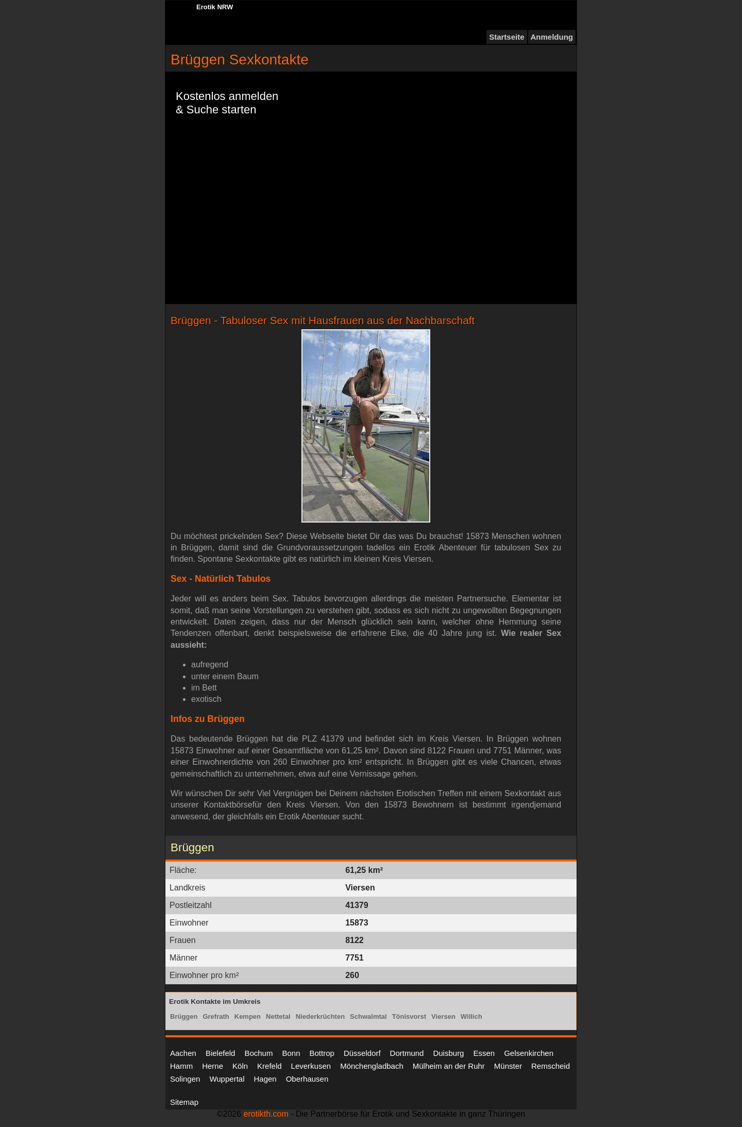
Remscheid (550, 1066)
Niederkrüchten (320, 1016)
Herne (212, 1066)
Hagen (265, 1078)
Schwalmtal (368, 1016)
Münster (508, 1066)
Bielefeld (220, 1053)
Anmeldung (552, 36)
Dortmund (407, 1053)
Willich (471, 1016)
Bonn (291, 1053)
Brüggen (183, 1016)
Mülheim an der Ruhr (449, 1066)
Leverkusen (311, 1066)
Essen (484, 1053)
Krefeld (269, 1066)
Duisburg (448, 1053)
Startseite (506, 36)
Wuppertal (226, 1078)
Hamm (181, 1066)
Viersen (443, 1016)
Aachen (183, 1053)
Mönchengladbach (371, 1066)
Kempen (247, 1016)
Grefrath (216, 1016)
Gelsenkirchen (528, 1053)
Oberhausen (307, 1078)
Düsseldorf (362, 1053)
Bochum (258, 1053)
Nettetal (278, 1016)
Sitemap (184, 1102)
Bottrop (322, 1053)
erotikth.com (266, 1113)
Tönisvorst (409, 1016)
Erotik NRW (214, 7)
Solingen (185, 1078)
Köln (240, 1066)
